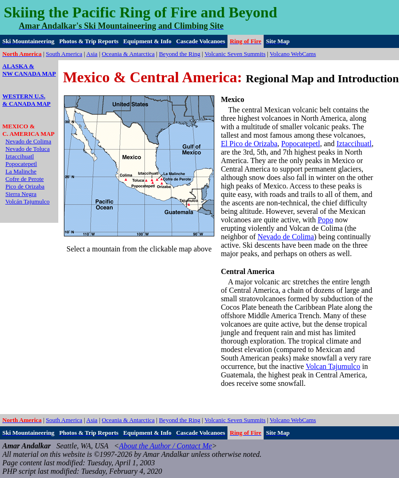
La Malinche (21, 171)
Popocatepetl (21, 163)
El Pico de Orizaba (249, 144)
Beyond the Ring (179, 53)
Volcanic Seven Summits (235, 53)
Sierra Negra (21, 193)
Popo (325, 220)
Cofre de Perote (25, 178)
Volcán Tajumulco (27, 201)
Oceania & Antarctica (128, 53)
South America (64, 53)
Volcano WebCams (293, 53)
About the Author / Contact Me (165, 446)
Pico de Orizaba (25, 186)
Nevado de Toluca (28, 148)
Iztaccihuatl (20, 156)
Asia (92, 53)
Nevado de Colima (28, 141)
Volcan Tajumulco (332, 366)
